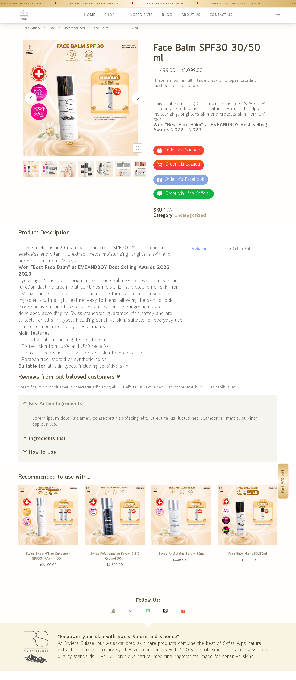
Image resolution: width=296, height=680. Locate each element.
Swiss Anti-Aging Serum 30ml (181, 554)
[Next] (137, 98)
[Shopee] (183, 613)
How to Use (42, 452)
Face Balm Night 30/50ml (247, 554)
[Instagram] (130, 613)
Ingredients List (47, 438)
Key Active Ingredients (55, 403)
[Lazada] (166, 613)
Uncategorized (190, 215)
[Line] (148, 613)
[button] (148, 404)
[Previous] (31, 98)
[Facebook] (113, 613)
